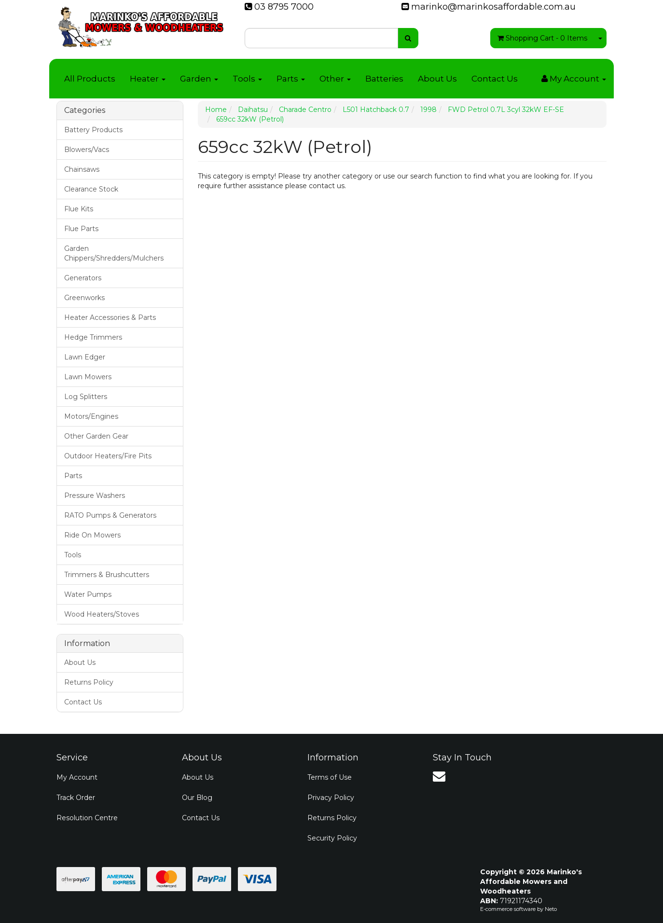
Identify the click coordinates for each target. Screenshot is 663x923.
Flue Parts (81, 228)
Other (335, 78)
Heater (148, 78)
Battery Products (93, 129)
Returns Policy (88, 682)
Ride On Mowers (92, 535)
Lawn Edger (84, 357)
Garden (199, 78)
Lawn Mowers (87, 376)
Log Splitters (85, 396)
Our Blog (197, 797)
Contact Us (494, 78)
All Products (89, 78)
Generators (82, 278)
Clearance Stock (91, 189)
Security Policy (332, 838)
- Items (542, 38)
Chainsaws (81, 169)
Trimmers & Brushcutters (106, 574)
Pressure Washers (94, 495)
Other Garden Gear (96, 436)
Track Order (75, 797)
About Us (437, 78)
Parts (290, 78)
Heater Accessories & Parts (110, 317)
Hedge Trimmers (93, 337)
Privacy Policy (330, 797)
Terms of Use (329, 777)
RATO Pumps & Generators (110, 515)
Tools (247, 78)
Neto (551, 909)
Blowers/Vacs (86, 149)
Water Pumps (87, 594)
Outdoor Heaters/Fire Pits (108, 456)
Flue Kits (78, 209)
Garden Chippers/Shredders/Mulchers (114, 253)
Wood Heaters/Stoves (101, 614)
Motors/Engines (91, 416)
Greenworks (84, 297)
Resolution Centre (87, 817)
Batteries (384, 78)
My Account (76, 777)
